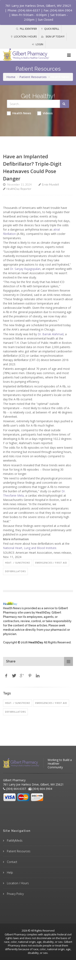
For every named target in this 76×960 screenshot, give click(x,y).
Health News (19, 113)
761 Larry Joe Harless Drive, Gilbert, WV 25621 (38, 5)
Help (9, 872)
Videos (45, 113)
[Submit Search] (64, 104)
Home (10, 77)
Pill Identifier (26, 29)
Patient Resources (33, 77)
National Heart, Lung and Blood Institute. (30, 548)
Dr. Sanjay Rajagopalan (25, 269)
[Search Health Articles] (33, 104)
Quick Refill (50, 29)
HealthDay (35, 642)
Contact (11, 862)
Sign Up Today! (52, 36)
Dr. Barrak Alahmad (50, 334)
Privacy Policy (15, 894)
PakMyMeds (14, 840)
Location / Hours (24, 36)
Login (37, 44)
